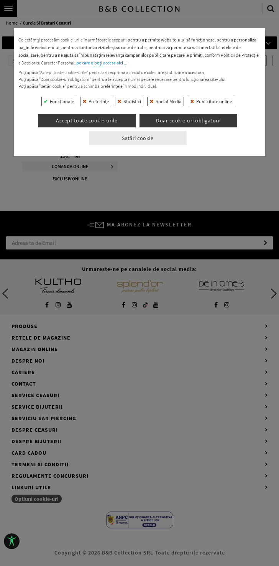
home (12, 23)
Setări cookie (138, 326)
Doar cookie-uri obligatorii (188, 309)
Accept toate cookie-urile (87, 309)
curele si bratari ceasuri (47, 23)
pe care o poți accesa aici (99, 251)
